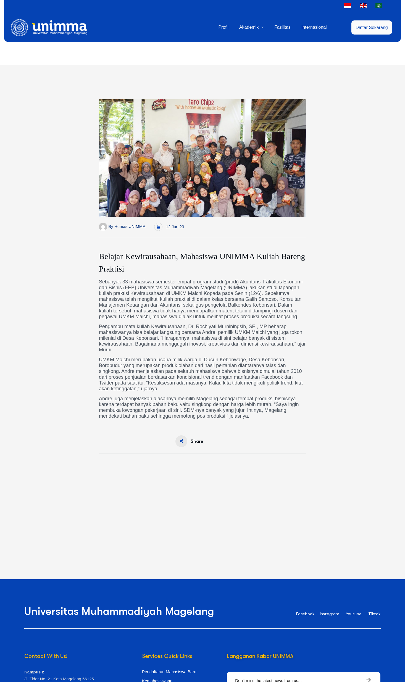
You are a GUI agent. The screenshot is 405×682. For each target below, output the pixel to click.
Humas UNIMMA (130, 226)
